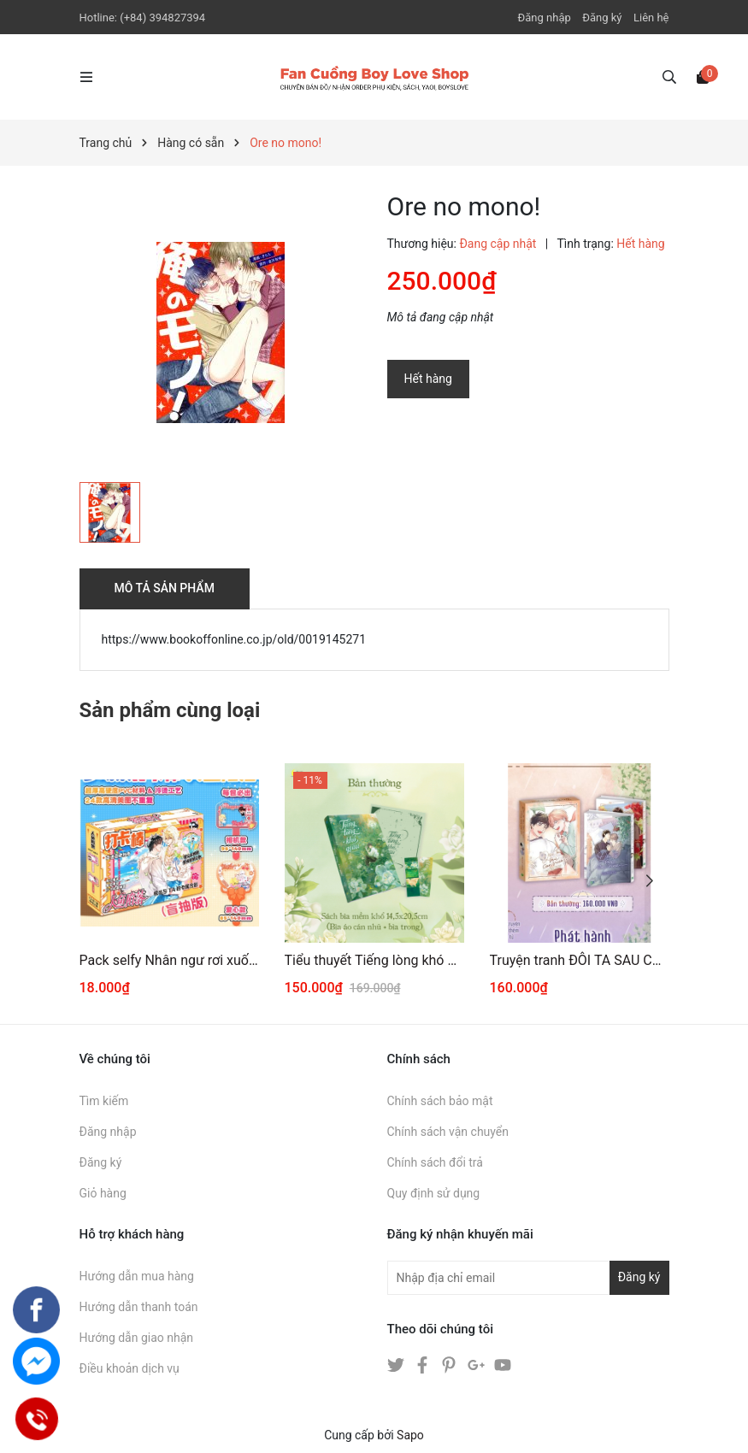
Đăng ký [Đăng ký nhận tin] (639, 1277)
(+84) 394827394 (162, 17)
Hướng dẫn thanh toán (139, 1307)
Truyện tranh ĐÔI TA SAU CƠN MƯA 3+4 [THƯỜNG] (579, 960)
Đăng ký (601, 17)
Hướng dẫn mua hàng (137, 1276)
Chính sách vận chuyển (448, 1131)
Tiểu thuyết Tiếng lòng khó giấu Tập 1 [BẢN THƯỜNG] (374, 960)
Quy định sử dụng (433, 1193)
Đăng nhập (544, 17)
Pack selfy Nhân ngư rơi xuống (169, 960)
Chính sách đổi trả (435, 1162)
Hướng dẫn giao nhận (137, 1337)
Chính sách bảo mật (440, 1101)
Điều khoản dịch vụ (130, 1368)
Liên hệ (651, 17)
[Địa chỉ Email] (528, 1278)
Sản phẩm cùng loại (170, 710)
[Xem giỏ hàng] (703, 76)
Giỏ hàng (103, 1193)
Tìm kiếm (104, 1101)
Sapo (410, 1435)
